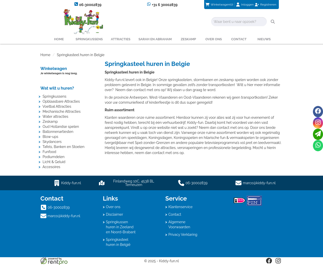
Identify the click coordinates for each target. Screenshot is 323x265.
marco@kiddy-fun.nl (259, 183)
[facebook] (269, 262)
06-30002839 (87, 4)
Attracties (120, 39)
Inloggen (247, 4)
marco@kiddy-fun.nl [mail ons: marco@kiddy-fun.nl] (63, 216)
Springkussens (89, 39)
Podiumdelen (54, 157)
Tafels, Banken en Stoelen (63, 147)
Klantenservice (180, 207)
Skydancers (52, 142)
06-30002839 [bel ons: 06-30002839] (59, 207)
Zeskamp (188, 39)
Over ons (213, 39)
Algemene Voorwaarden (179, 224)
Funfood (49, 152)
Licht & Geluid (54, 162)
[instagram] (278, 262)
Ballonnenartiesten (58, 132)
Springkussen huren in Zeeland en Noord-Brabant (121, 227)
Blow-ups (50, 137)
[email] (318, 134)
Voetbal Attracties (56, 106)
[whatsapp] (318, 145)
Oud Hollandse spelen (61, 127)
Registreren (268, 4)
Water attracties (55, 117)
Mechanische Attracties (62, 111)
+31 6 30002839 (162, 4)
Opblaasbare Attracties (61, 101)
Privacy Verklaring (182, 235)
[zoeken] (273, 21)
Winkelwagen (53, 68)
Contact (239, 39)
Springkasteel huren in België (118, 242)
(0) (219, 5)
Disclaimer (114, 214)
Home (59, 39)
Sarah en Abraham (155, 39)
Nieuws (264, 39)
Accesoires (51, 167)
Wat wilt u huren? (57, 88)
